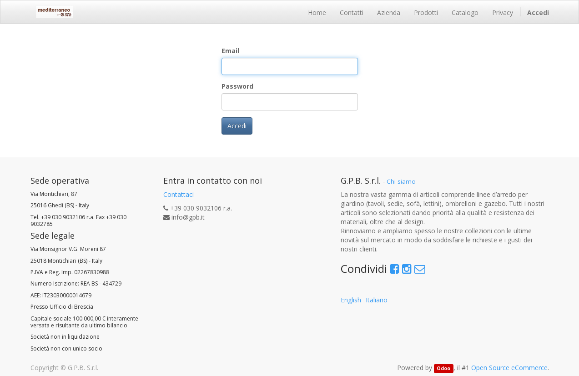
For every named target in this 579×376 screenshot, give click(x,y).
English (351, 300)
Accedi (237, 125)
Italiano (377, 300)
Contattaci (178, 194)
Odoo (443, 368)
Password (237, 86)
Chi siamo (401, 181)
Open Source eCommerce (509, 367)
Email (230, 50)
